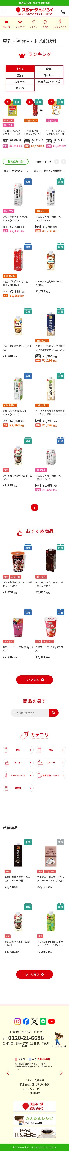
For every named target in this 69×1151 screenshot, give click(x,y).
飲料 (12, 749)
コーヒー (13, 762)
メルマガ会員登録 (34, 1080)
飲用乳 (13, 788)
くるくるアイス (15, 775)
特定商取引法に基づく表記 (34, 1084)
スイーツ (46, 762)
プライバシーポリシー (34, 1089)
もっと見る (32, 679)
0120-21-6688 (23, 1037)
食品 (45, 749)
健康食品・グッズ (48, 775)
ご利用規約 (34, 1093)
